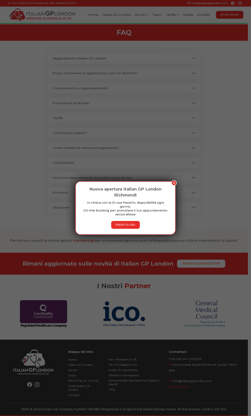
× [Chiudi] (174, 183)
